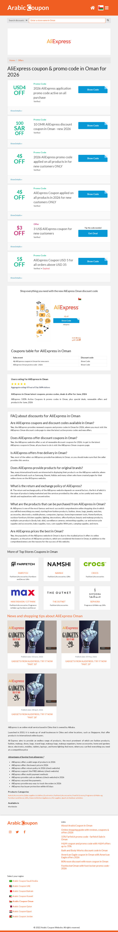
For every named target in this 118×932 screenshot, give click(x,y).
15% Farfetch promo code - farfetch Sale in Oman (83, 838)
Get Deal (93, 233)
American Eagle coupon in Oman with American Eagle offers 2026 (85, 856)
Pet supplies (56, 798)
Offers (21, 60)
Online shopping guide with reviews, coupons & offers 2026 (85, 831)
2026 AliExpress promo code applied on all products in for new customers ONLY (53, 161)
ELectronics (48, 795)
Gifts (27, 798)
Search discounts (18, 20)
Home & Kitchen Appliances (40, 798)
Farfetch (23, 573)
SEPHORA (95, 601)
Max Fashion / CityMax (23, 601)
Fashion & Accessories (63, 795)
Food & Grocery (78, 795)
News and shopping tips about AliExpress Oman (45, 616)
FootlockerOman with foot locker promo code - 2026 (85, 867)
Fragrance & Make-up (94, 795)
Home (12, 60)
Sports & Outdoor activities (72, 798)
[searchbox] (67, 20)
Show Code (93, 89)
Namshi (59, 573)
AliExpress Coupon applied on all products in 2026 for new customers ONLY (54, 197)
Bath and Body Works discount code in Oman (84, 850)
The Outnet (59, 601)
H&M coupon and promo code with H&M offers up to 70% (86, 845)
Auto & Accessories (16, 795)
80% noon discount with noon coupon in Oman (84, 861)
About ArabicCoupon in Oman (76, 825)
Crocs (94, 573)
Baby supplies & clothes (33, 795)
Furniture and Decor (16, 798)
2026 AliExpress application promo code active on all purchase (52, 93)
